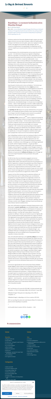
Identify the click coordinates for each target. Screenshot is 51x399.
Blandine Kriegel (22, 29)
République (32, 32)
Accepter (7, 393)
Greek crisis (30, 348)
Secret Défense (9, 354)
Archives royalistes (32, 345)
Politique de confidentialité (12, 396)
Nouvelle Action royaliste (33, 351)
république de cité (16, 34)
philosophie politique (15, 32)
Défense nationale (10, 371)
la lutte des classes (9, 379)
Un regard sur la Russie (11, 356)
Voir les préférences (28, 393)
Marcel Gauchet (9, 347)
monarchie (26, 31)
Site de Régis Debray (32, 354)
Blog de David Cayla (10, 338)
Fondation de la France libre (34, 346)
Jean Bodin (20, 31)
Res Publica (17, 27)
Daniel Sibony (9, 340)
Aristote (15, 29)
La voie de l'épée (9, 343)
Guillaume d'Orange (13, 31)
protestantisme (25, 32)
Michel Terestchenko (10, 348)
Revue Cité (30, 353)
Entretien (8, 375)
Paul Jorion (8, 350)
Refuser (17, 393)
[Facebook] (22, 317)
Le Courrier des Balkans (33, 350)
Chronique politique (10, 370)
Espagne (29, 29)
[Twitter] (24, 317)
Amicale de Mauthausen (33, 340)
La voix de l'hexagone (10, 345)
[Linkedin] (27, 317)
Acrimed (30, 338)
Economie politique (10, 373)
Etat (32, 29)
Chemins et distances (10, 368)
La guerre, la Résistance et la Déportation (14, 376)
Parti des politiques (34, 31)
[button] (33, 382)
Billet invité (8, 366)
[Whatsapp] (29, 317)
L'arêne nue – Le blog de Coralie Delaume (14, 342)
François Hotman (38, 29)
